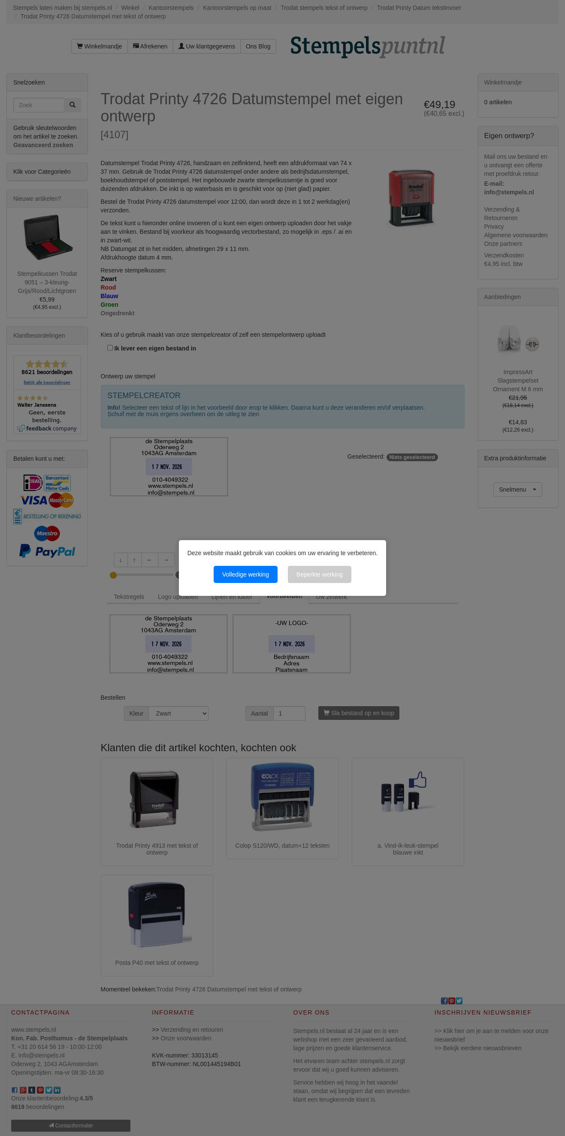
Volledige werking (245, 574)
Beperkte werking (319, 574)
